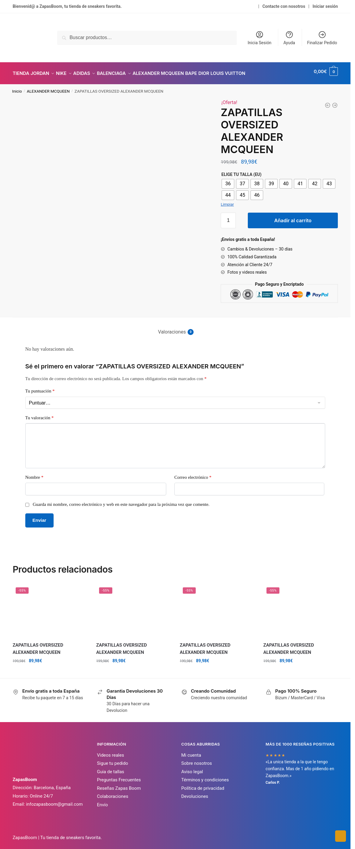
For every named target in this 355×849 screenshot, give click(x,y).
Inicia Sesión (260, 37)
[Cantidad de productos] (228, 217)
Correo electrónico (192, 473)
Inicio (17, 87)
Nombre (34, 473)
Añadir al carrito (293, 217)
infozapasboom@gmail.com (54, 800)
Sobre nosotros (196, 759)
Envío (102, 801)
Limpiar (227, 200)
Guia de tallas (110, 768)
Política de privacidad (202, 784)
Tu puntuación (40, 387)
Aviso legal (192, 768)
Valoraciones (172, 328)
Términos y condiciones (205, 776)
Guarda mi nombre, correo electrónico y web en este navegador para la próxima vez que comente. (121, 500)
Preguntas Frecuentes (119, 776)
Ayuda (289, 37)
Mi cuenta (191, 751)
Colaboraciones (112, 792)
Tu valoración (39, 414)
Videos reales (110, 751)
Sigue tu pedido (112, 759)
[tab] (175, 323)
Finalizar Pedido (322, 37)
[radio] (228, 180)
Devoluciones (194, 792)
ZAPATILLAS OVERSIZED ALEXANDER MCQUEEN (38, 645)
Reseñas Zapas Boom (119, 784)
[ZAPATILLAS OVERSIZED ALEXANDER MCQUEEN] (328, 102)
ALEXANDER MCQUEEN (48, 87)
